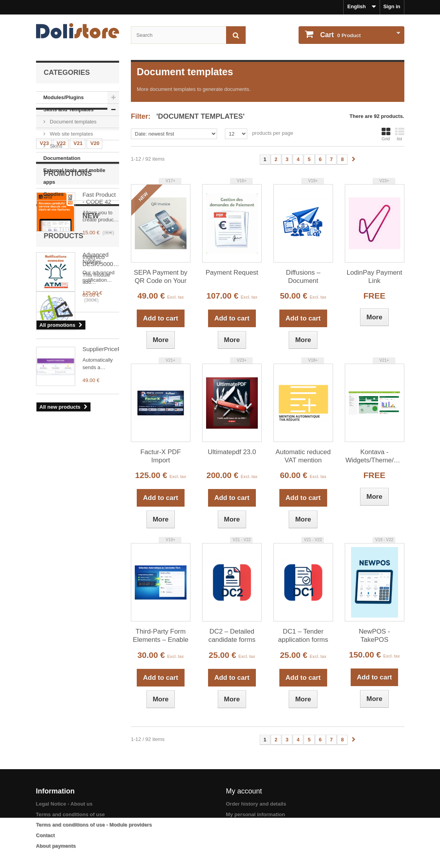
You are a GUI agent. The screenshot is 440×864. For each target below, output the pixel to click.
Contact (45, 835)
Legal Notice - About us (64, 804)
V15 (44, 271)
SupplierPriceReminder (101, 586)
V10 (61, 283)
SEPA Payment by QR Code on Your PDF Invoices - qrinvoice (161, 277)
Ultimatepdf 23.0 (232, 452)
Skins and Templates (68, 109)
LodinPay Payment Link (374, 276)
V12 (95, 271)
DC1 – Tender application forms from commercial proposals (303, 636)
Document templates (73, 122)
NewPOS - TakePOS (374, 635)
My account (244, 791)
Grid (386, 134)
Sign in (391, 6)
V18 (61, 260)
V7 (44, 295)
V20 (95, 248)
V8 (94, 283)
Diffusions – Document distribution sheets (303, 277)
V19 (44, 260)
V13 (78, 271)
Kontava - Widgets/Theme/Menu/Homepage (375, 456)
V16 (95, 260)
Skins (55, 146)
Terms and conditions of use (70, 814)
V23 (44, 248)
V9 (77, 283)
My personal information (255, 814)
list (399, 134)
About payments (56, 846)
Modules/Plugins (63, 97)
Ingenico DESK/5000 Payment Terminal (98, 530)
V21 (78, 248)
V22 (61, 248)
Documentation (62, 158)
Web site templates (71, 134)
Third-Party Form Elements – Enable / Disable (160, 636)
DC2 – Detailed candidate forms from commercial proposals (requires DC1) (232, 636)
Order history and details (256, 804)
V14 (61, 271)
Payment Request (232, 272)
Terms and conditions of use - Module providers (94, 825)
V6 (61, 295)
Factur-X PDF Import (160, 456)
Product (340, 35)
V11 (44, 283)
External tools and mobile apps (74, 176)
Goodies (53, 194)
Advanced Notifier (96, 410)
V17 (78, 260)
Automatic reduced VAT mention (303, 456)
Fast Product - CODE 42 (99, 350)
